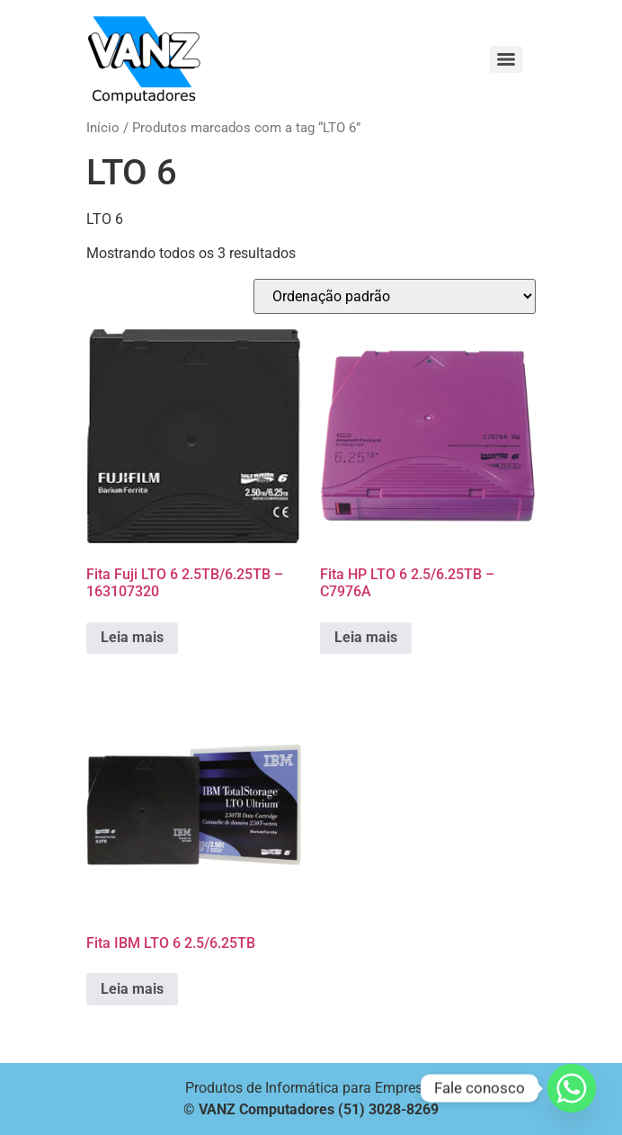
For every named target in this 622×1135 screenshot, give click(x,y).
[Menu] (506, 59)
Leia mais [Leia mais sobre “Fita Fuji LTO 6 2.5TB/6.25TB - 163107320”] (132, 637)
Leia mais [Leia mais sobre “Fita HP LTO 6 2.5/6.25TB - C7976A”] (365, 637)
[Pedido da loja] (394, 296)
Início (103, 128)
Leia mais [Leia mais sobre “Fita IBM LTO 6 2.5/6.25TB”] (132, 988)
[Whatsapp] (571, 1088)
